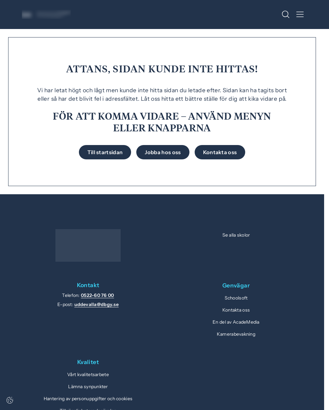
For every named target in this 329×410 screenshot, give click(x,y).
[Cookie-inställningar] (10, 400)
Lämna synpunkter (88, 386)
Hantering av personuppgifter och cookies (88, 399)
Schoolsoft (236, 298)
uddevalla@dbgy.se (96, 304)
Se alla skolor (236, 235)
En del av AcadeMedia (236, 322)
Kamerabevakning (236, 334)
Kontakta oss (236, 310)
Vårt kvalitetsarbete (88, 374)
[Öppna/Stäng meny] (300, 14)
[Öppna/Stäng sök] (285, 14)
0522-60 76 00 (97, 295)
